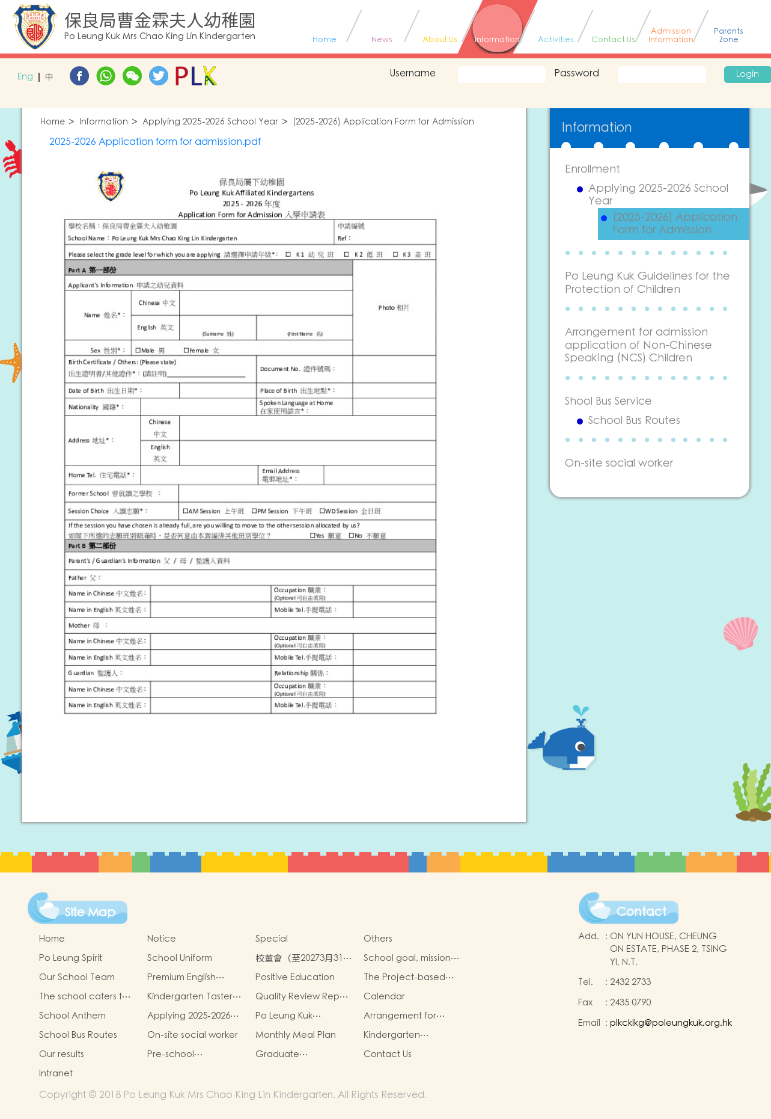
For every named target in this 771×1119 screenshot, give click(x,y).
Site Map (90, 912)
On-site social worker (619, 463)
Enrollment (592, 169)
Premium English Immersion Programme (195, 977)
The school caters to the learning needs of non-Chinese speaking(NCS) (85, 997)
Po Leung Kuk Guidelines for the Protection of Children (647, 283)
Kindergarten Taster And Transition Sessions (190, 997)
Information (103, 122)
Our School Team (77, 977)
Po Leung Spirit (70, 958)
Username (412, 73)
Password (576, 73)
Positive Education (295, 977)
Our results (61, 1054)
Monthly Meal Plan (295, 1035)
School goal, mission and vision (407, 958)
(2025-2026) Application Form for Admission (383, 122)
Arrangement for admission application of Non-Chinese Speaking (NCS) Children (638, 345)
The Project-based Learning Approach (406, 977)
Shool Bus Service (608, 401)
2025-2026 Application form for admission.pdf (155, 142)
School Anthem (72, 1016)
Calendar (384, 996)
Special (271, 939)
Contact (641, 912)
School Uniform (179, 958)
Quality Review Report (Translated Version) (303, 997)
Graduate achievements (286, 1054)
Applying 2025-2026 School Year (210, 122)
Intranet (56, 1073)
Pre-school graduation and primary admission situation (185, 1054)
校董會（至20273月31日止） (303, 958)
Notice (161, 939)
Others (378, 939)
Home (52, 122)
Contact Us (388, 1054)
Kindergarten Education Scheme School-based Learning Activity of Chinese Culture (405, 1035)
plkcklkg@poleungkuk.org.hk (671, 1023)
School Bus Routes (634, 421)
